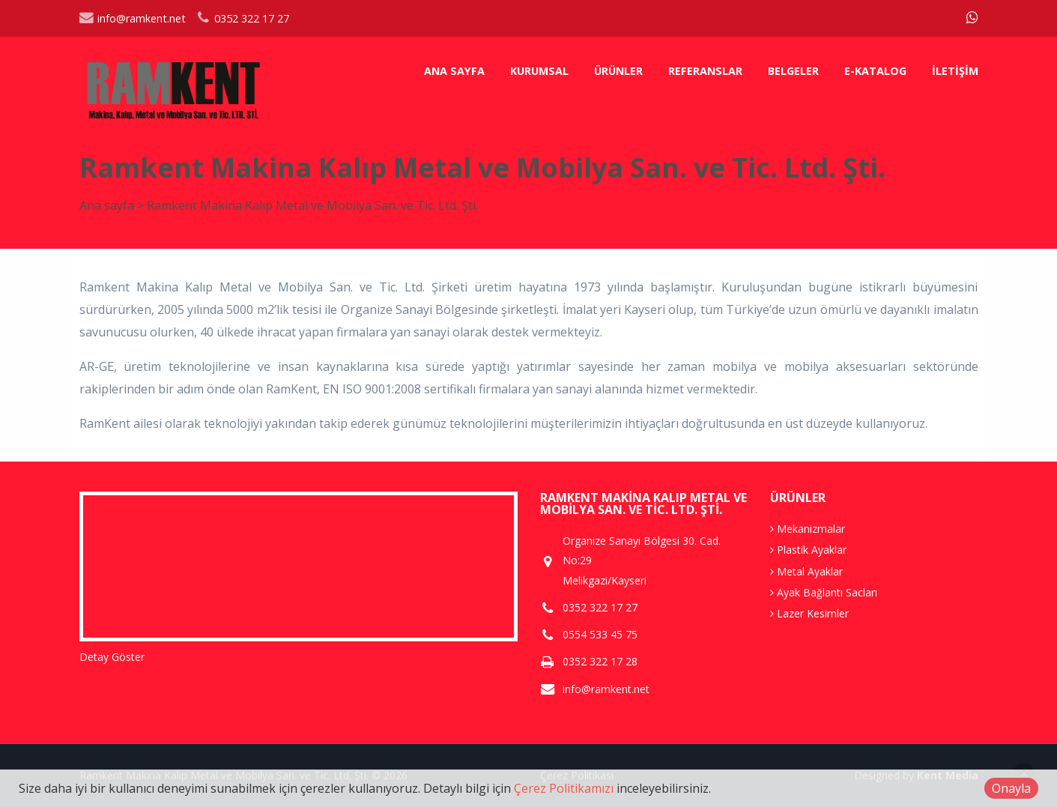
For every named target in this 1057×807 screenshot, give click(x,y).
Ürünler (618, 71)
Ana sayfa (454, 71)
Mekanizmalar (807, 529)
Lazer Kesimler (809, 613)
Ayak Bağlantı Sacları (823, 592)
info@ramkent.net (132, 18)
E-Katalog (875, 71)
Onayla (1011, 788)
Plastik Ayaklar (808, 549)
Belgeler (793, 71)
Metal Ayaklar (806, 571)
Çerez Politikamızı (564, 788)
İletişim (955, 71)
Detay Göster (112, 657)
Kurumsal (539, 71)
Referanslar (705, 71)
